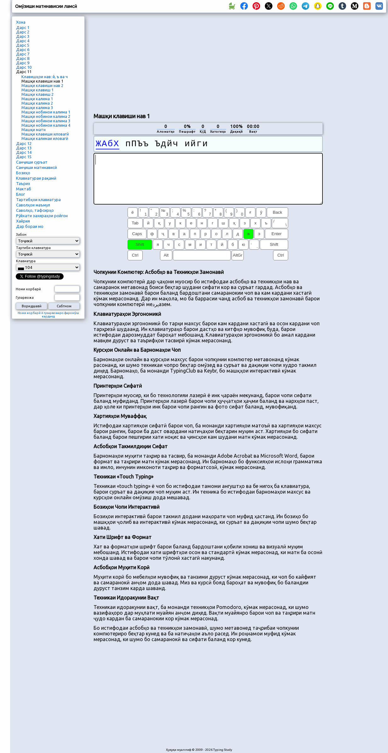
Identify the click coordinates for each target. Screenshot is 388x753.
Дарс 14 (23, 152)
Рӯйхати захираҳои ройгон (42, 215)
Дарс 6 (22, 49)
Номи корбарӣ (28, 289)
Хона (21, 22)
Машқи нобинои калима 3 (45, 121)
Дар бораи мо (29, 226)
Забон (21, 234)
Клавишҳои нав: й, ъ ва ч (44, 76)
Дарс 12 (23, 143)
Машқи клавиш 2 (37, 94)
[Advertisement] (202, 62)
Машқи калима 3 (37, 107)
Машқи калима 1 (37, 98)
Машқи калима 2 (37, 103)
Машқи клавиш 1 (37, 90)
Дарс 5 (22, 45)
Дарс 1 (22, 27)
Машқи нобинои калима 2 (45, 116)
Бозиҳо (23, 173)
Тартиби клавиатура (33, 248)
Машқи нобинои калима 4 (45, 125)
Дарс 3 (22, 36)
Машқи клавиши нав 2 (42, 85)
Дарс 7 (22, 54)
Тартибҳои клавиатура (38, 199)
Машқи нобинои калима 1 (45, 112)
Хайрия (23, 221)
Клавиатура (26, 261)
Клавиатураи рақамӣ (36, 178)
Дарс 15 (23, 156)
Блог (20, 194)
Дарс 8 (22, 58)
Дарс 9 (22, 63)
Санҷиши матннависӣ (36, 167)
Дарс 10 (23, 67)
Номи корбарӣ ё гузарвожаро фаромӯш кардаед (48, 314)
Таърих (23, 183)
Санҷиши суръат (32, 162)
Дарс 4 (22, 40)
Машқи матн (33, 129)
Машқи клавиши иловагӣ (45, 134)
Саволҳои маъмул (33, 205)
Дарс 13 (23, 148)
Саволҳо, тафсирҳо (35, 210)
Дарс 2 (22, 32)
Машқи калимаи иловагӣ (44, 138)
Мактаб (23, 189)
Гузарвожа (25, 297)
